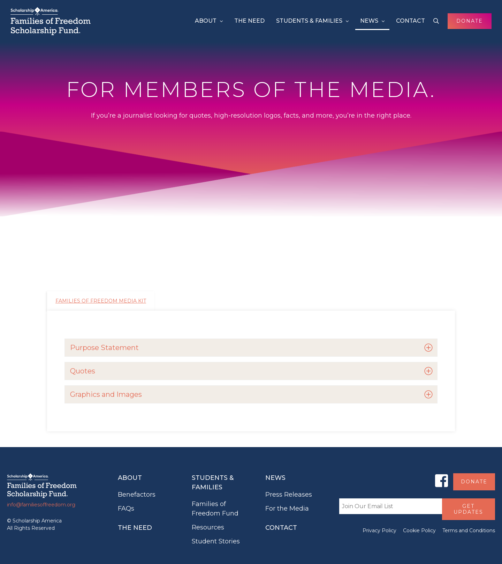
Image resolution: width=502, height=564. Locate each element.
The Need (249, 20)
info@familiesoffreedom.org (41, 505)
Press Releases (288, 494)
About (205, 20)
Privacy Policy (379, 530)
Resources (208, 527)
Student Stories (216, 541)
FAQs (126, 508)
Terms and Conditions (468, 530)
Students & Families (309, 20)
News (369, 20)
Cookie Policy (419, 530)
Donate (469, 21)
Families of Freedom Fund (215, 508)
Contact (410, 20)
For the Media (287, 508)
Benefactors (136, 494)
